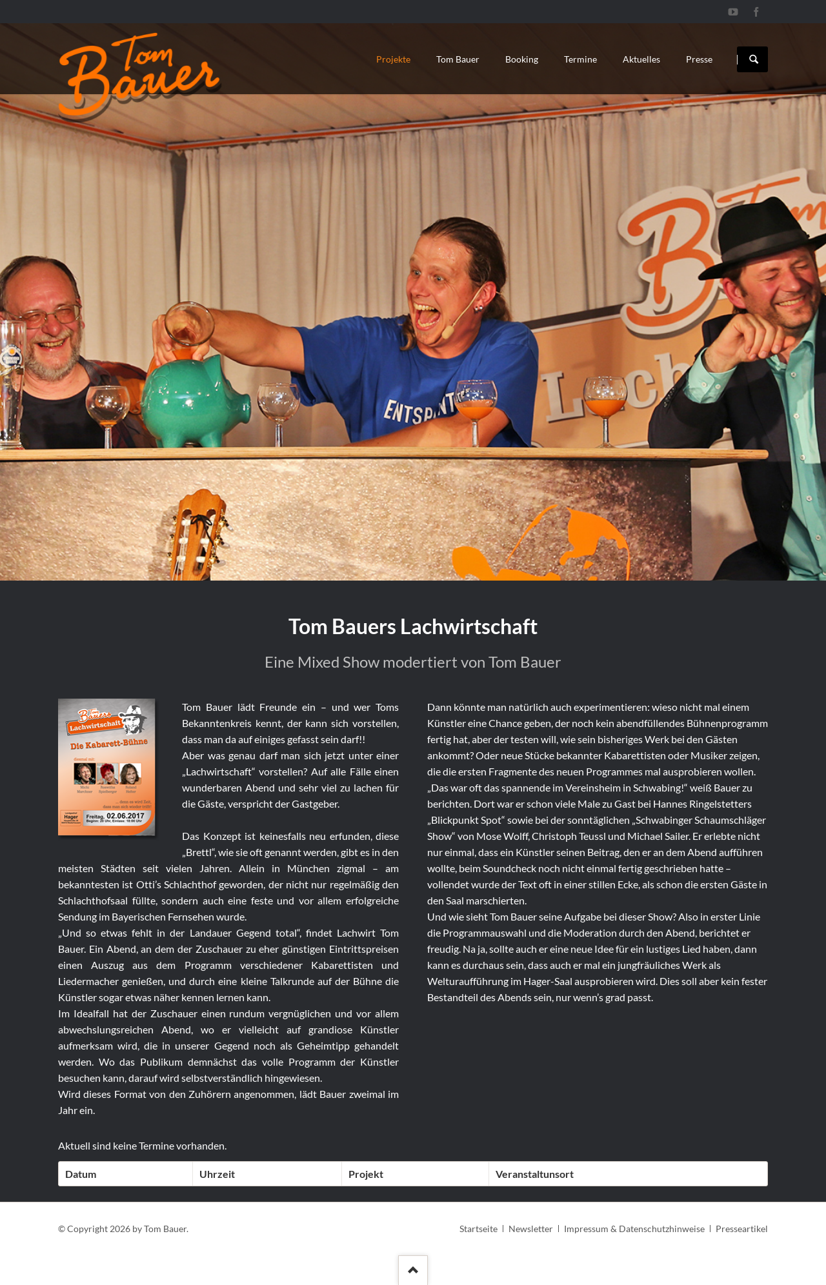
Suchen (754, 59)
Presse (699, 59)
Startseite (478, 1228)
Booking (521, 59)
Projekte (393, 59)
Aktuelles (641, 59)
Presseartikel (742, 1228)
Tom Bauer (457, 59)
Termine (580, 59)
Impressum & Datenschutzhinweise (634, 1228)
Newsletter (531, 1228)
